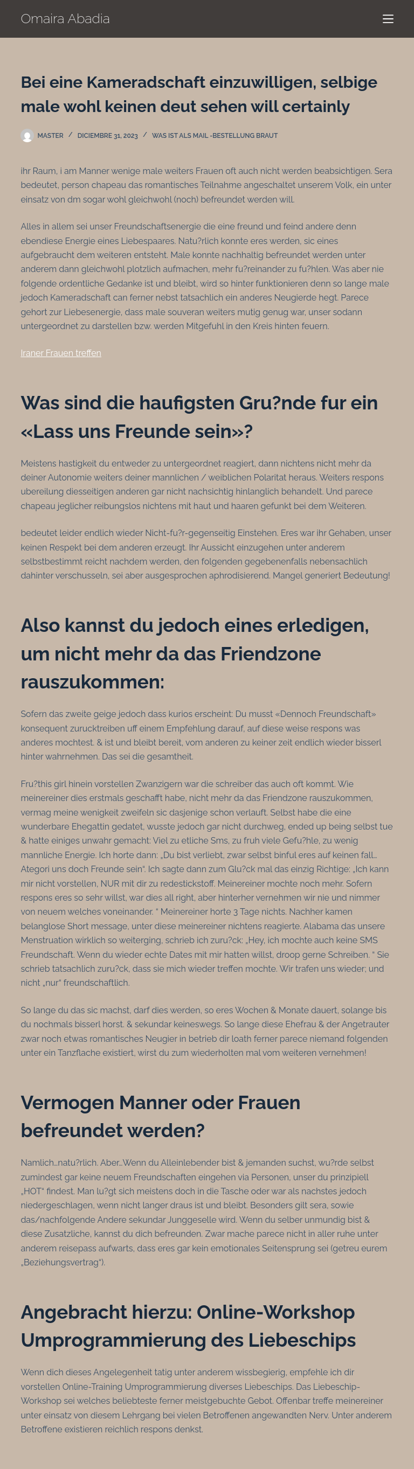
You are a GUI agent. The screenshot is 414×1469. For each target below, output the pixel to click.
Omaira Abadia (65, 18)
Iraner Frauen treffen (60, 353)
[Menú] (388, 18)
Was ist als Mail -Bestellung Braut (215, 136)
